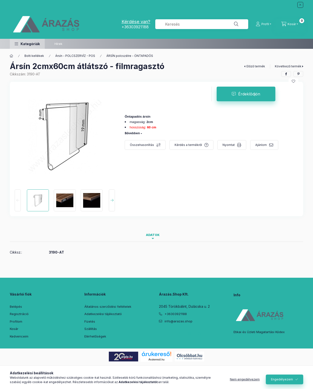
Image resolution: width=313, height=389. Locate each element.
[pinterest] (298, 74)
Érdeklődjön (249, 94)
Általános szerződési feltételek (107, 306)
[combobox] (201, 24)
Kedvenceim (19, 336)
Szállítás (90, 329)
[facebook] (286, 74)
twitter (170, 333)
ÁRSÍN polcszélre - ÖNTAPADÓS (129, 56)
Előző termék (255, 66)
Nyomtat (229, 145)
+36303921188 (135, 26)
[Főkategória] (11, 56)
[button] (27, 44)
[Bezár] (300, 5)
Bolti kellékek (34, 56)
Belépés (16, 306)
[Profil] (263, 24)
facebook (160, 333)
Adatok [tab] (153, 235)
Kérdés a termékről (188, 145)
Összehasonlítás (142, 145)
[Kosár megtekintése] (289, 24)
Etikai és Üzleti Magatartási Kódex (259, 332)
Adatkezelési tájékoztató (103, 314)
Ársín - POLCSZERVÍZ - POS (75, 56)
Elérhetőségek (95, 336)
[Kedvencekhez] (293, 81)
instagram (190, 333)
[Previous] (18, 200)
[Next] (112, 200)
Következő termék (288, 66)
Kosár (14, 329)
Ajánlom (261, 145)
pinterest (180, 333)
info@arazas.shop (178, 321)
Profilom (16, 321)
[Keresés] (236, 24)
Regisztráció (19, 314)
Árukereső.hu (156, 359)
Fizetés (89, 321)
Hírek (58, 44)
